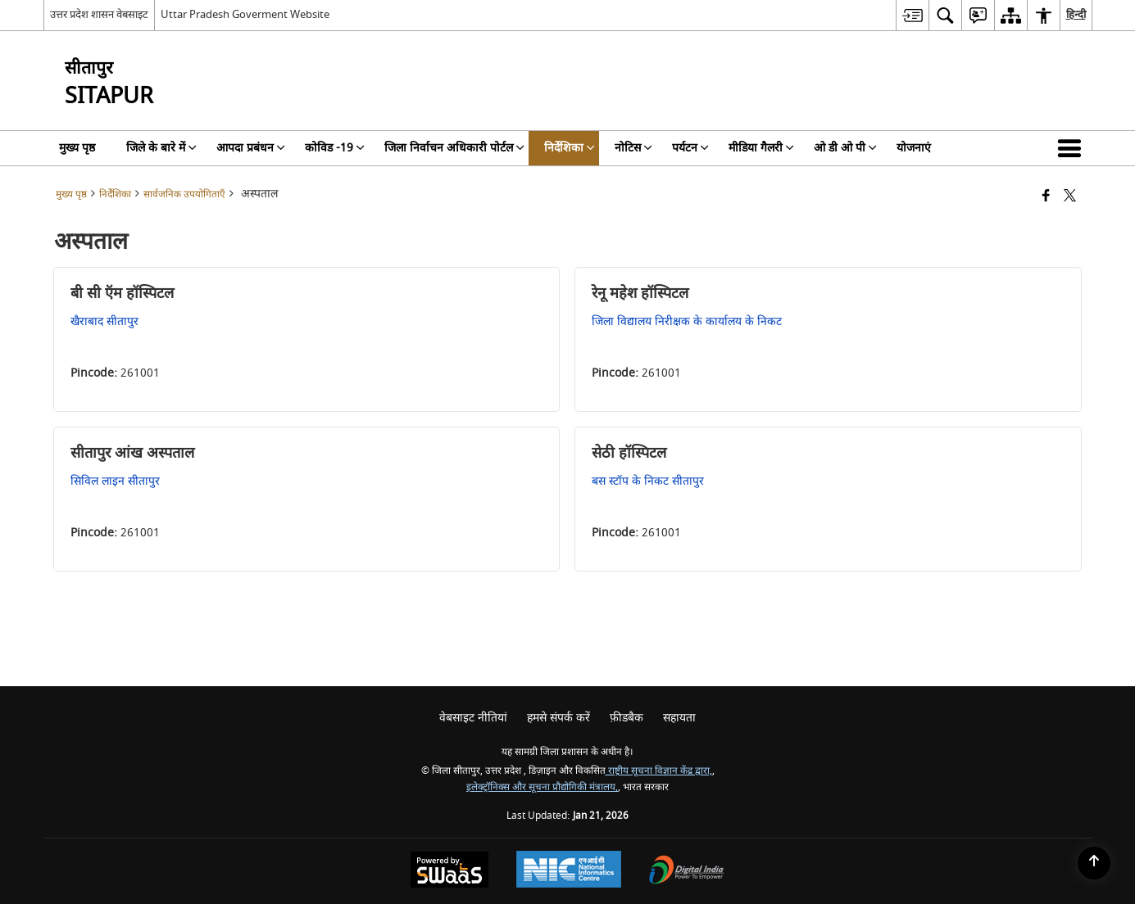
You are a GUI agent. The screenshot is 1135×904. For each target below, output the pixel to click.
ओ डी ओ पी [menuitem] (845, 147)
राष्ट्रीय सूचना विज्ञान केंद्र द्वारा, (659, 771)
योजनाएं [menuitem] (914, 147)
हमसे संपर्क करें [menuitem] (558, 717)
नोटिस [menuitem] (633, 147)
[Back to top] (1094, 863)
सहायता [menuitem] (679, 717)
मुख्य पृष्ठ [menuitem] (77, 147)
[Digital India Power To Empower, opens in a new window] (687, 871)
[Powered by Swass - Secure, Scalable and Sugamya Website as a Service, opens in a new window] (449, 871)
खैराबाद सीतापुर (104, 321)
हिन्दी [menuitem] (1076, 14)
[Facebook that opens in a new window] (1046, 197)
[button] (1072, 148)
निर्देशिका (115, 194)
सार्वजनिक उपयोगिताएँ (184, 194)
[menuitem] (912, 15)
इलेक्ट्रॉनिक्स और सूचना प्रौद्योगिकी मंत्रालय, (542, 787)
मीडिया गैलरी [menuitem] (761, 147)
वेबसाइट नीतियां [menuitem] (473, 717)
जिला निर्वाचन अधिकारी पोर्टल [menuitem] (454, 147)
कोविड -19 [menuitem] (335, 147)
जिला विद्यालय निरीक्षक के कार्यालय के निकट (687, 321)
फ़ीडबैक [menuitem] (626, 717)
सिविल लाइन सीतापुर (115, 481)
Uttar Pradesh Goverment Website (245, 14)
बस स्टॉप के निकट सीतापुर (648, 481)
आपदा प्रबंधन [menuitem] (250, 147)
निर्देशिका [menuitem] (569, 147)
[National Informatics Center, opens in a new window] (568, 871)
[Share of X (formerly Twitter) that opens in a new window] (1070, 197)
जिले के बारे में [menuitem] (161, 147)
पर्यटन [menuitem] (690, 147)
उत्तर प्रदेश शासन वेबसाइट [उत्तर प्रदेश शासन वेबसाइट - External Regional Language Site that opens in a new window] (99, 14)
